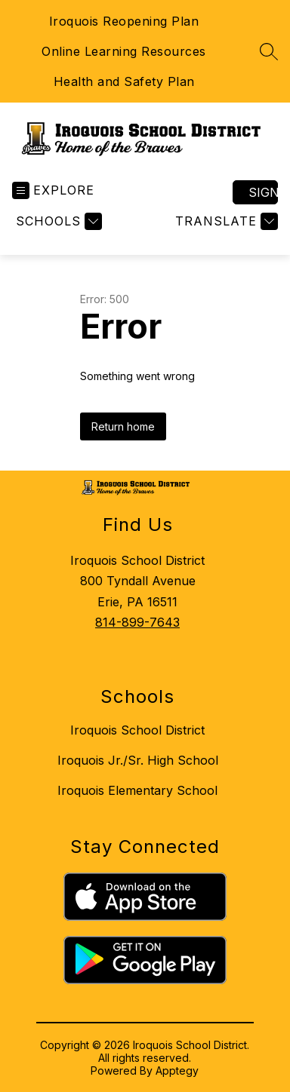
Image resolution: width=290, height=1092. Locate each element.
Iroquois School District (137, 730)
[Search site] (269, 51)
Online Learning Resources (124, 51)
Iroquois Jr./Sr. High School (137, 760)
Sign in (263, 192)
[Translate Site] (224, 221)
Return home (123, 426)
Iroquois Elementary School (137, 790)
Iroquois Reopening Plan (124, 21)
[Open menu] (53, 190)
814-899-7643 (137, 622)
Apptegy (177, 1070)
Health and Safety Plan (124, 81)
